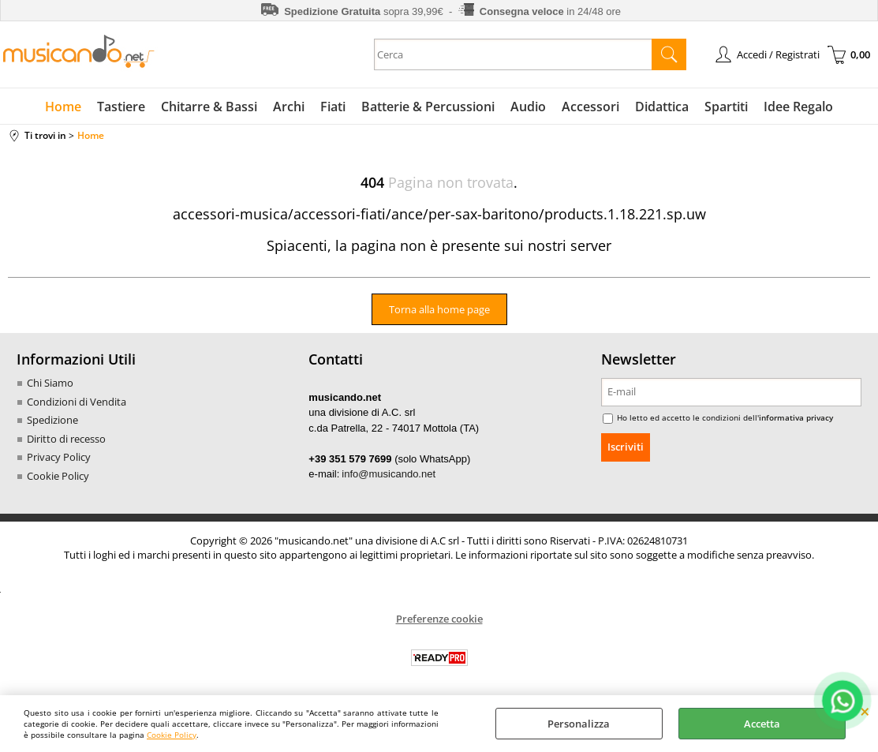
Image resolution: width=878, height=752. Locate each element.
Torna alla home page (439, 309)
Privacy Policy (59, 457)
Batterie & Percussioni (428, 106)
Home (63, 106)
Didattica (662, 106)
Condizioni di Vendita (76, 402)
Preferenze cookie (439, 619)
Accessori (590, 106)
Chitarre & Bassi (209, 106)
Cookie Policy (171, 734)
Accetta (762, 723)
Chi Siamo (50, 383)
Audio (528, 106)
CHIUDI (865, 711)
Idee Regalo (798, 106)
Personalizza (578, 723)
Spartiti (726, 106)
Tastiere (121, 106)
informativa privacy (796, 417)
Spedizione (52, 420)
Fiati (333, 106)
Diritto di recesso (66, 439)
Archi (288, 106)
